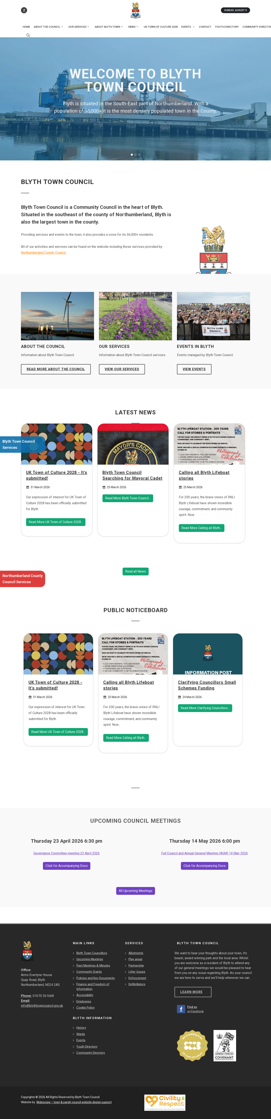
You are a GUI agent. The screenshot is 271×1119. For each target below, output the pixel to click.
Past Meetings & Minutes (93, 965)
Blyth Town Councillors (91, 953)
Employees (83, 1001)
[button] (132, 155)
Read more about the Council (56, 369)
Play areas (135, 959)
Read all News (135, 571)
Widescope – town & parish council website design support (74, 1102)
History (81, 1028)
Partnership (136, 965)
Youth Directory (86, 1046)
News (133, 26)
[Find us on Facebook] (24, 10)
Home (26, 26)
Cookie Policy (85, 1007)
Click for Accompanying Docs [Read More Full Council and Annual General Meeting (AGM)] (205, 866)
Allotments (136, 953)
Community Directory (90, 1053)
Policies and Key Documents (95, 978)
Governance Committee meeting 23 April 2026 (66, 853)
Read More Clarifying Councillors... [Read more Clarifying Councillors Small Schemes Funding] (205, 708)
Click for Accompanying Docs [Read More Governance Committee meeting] (67, 866)
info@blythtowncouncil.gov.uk (42, 1006)
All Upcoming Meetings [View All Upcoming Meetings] (135, 891)
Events (80, 1040)
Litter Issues (137, 972)
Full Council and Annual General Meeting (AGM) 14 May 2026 (204, 853)
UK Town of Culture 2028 (161, 26)
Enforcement (137, 978)
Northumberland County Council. (43, 253)
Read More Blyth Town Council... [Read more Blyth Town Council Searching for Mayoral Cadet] (127, 498)
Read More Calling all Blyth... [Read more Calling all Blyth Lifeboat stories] (201, 528)
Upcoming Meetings (89, 959)
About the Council (48, 26)
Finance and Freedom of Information (92, 986)
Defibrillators (137, 984)
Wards (80, 1034)
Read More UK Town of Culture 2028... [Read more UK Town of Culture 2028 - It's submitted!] (56, 522)
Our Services (79, 26)
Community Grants (89, 972)
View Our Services (122, 369)
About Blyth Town (109, 26)
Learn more (191, 992)
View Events (194, 369)
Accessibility (84, 995)
